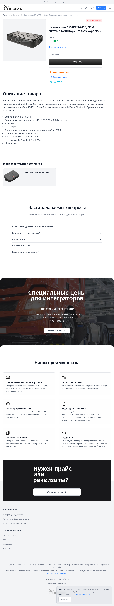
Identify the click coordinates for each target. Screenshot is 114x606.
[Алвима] (12, 7)
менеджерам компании (56, 573)
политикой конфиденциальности (84, 594)
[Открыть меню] (110, 8)
